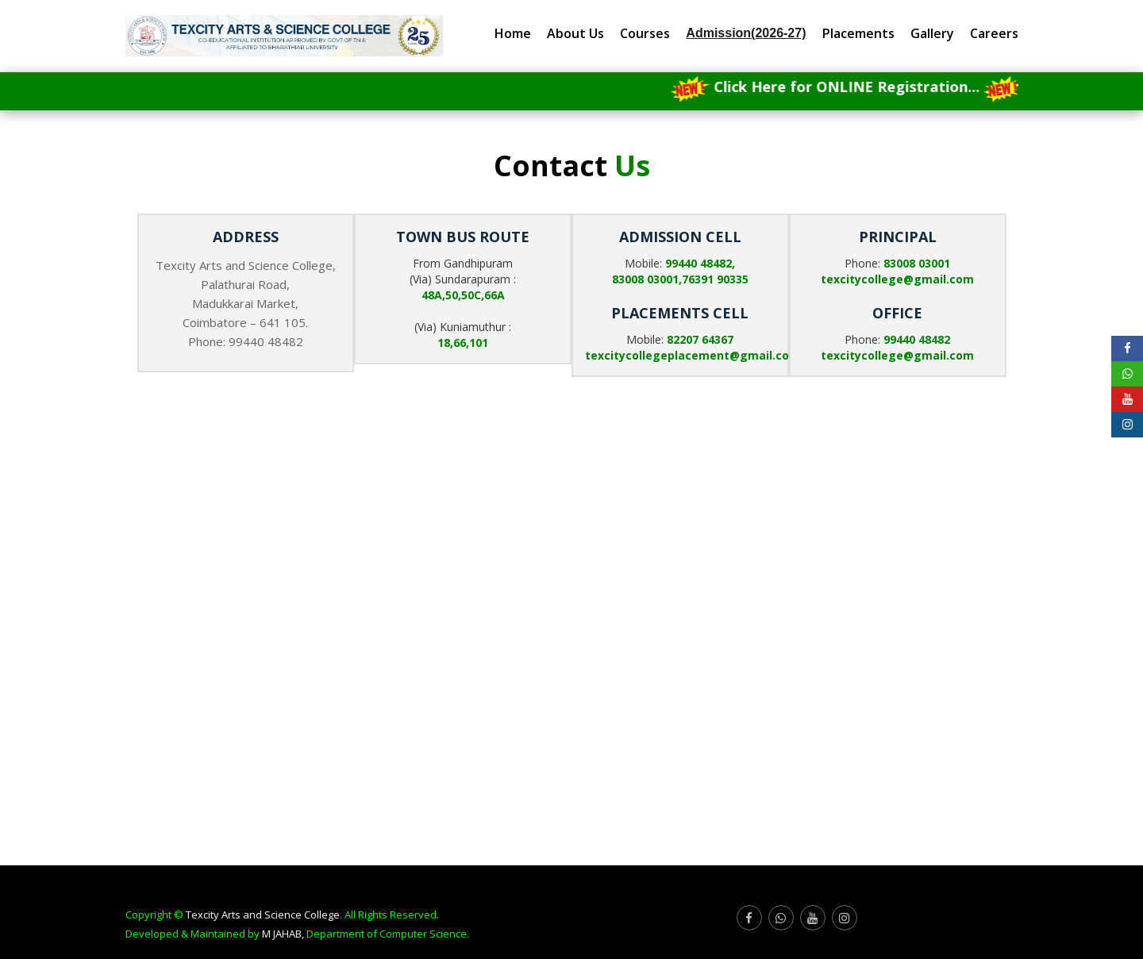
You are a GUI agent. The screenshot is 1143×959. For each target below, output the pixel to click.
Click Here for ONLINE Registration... (859, 86)
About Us (575, 33)
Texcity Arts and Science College (263, 914)
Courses (645, 33)
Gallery (932, 33)
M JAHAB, (284, 933)
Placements (858, 33)
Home (513, 33)
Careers (994, 33)
